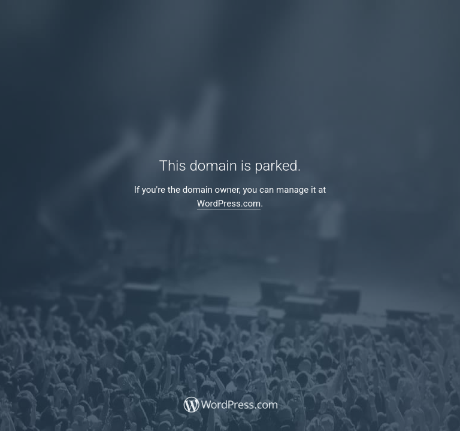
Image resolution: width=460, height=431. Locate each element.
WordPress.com (229, 203)
